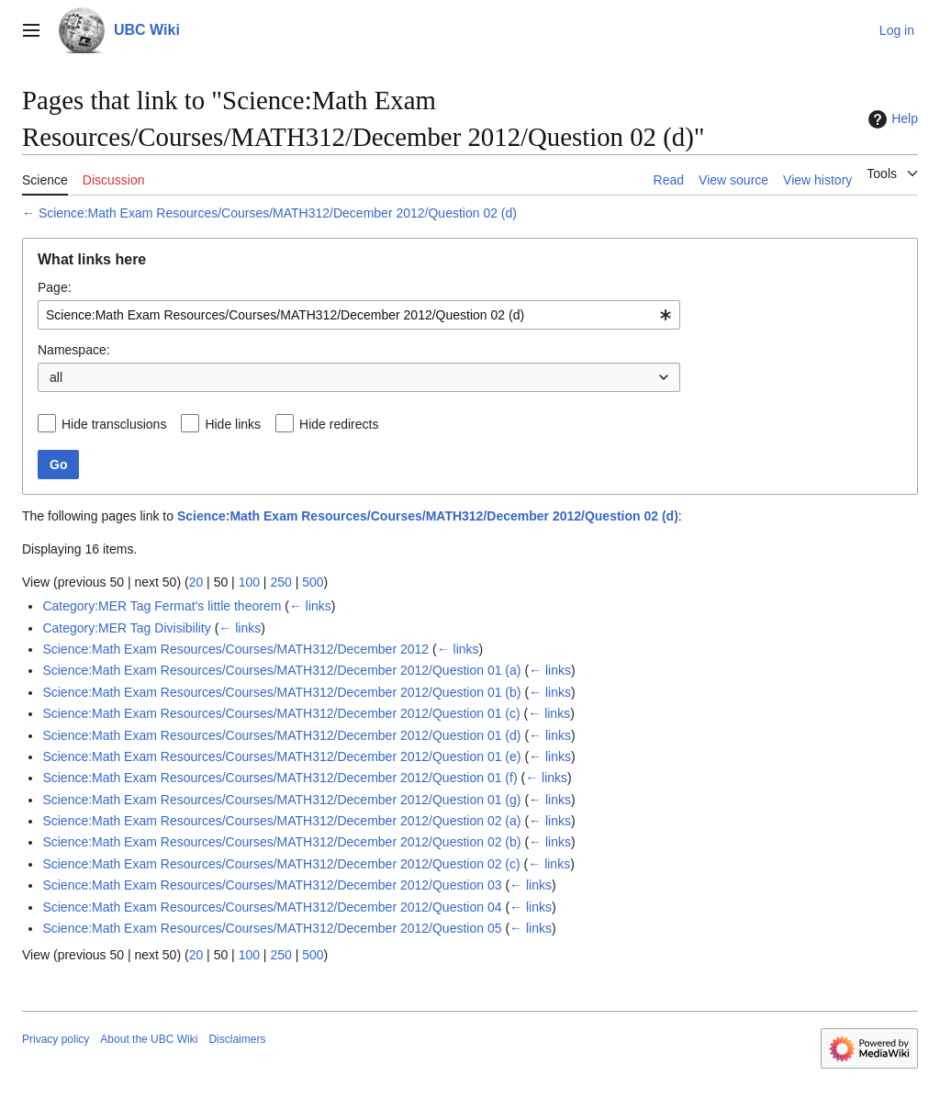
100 (249, 582)
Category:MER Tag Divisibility (126, 628)
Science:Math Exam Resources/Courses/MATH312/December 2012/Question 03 (271, 885)
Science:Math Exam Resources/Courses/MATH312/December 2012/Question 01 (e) (281, 756)
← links (310, 606)
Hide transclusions (114, 424)
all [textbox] (56, 377)
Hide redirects (338, 424)
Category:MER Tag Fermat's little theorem (161, 606)
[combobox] (359, 315)
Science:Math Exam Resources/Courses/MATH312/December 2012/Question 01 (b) (281, 692)
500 (312, 582)
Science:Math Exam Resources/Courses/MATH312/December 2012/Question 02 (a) (281, 820)
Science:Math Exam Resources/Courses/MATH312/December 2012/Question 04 (271, 907)
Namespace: (74, 349)
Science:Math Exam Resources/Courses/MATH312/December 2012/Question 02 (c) (281, 864)
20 (196, 582)
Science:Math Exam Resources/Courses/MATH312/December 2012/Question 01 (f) (279, 777)
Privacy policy (55, 1039)
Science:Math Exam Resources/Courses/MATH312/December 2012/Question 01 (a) (281, 670)
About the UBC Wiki (148, 1039)
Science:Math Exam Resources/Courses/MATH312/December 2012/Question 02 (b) (281, 842)
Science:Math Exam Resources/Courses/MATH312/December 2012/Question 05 (271, 928)
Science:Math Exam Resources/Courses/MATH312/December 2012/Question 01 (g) (281, 799)
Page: (55, 287)
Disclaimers (236, 1039)
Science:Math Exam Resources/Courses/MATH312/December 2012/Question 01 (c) (281, 713)
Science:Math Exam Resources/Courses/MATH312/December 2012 (235, 649)
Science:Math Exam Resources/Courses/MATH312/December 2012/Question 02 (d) (278, 213)
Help (891, 119)
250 (280, 582)
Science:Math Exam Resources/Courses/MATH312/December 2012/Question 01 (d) (281, 735)
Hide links (233, 424)
